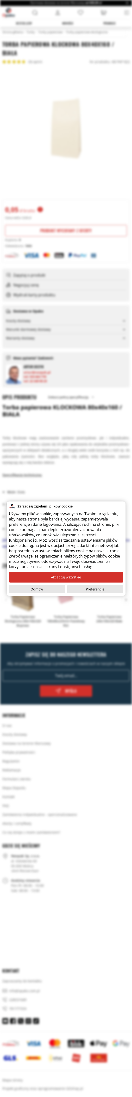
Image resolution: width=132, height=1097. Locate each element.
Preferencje (95, 589)
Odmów (37, 589)
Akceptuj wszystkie (66, 577)
